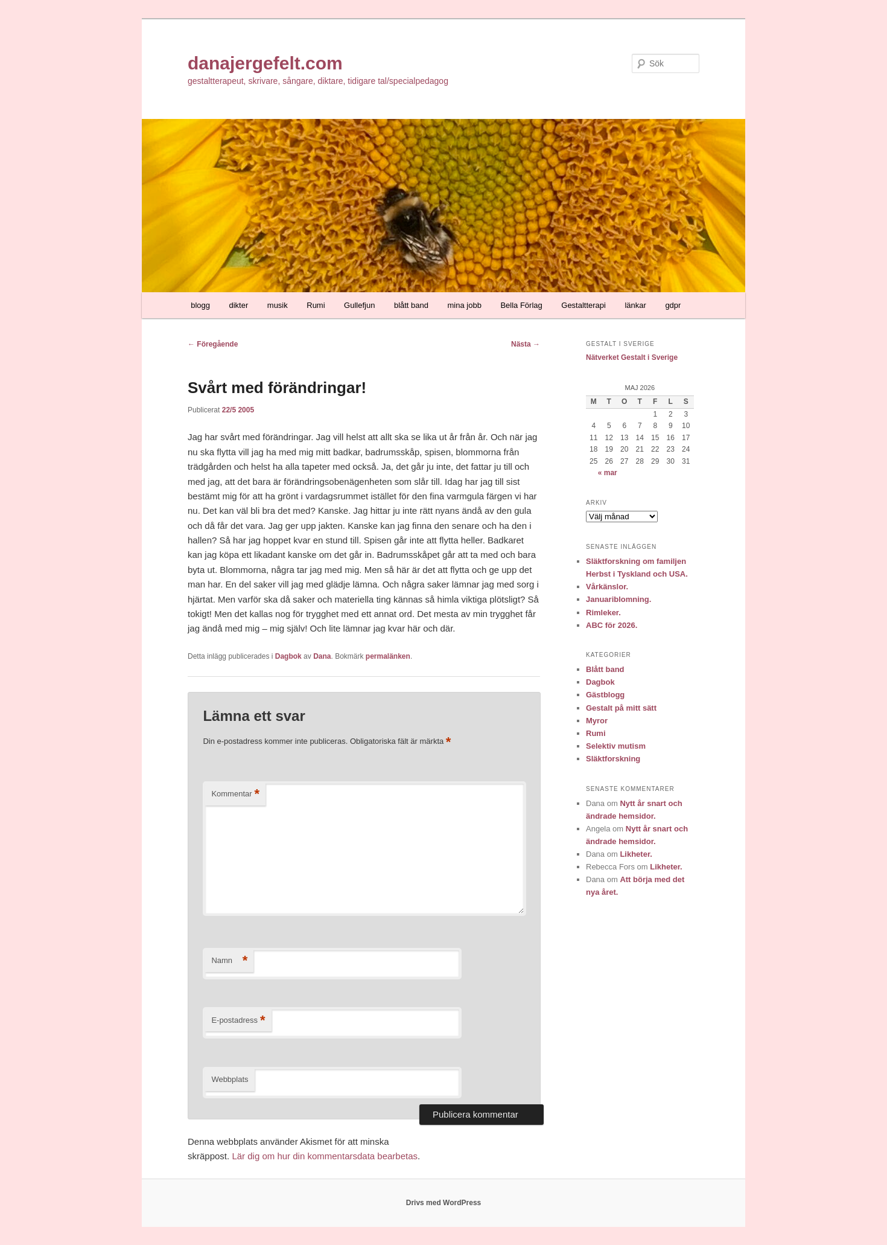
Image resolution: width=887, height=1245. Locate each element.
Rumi (316, 305)
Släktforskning (613, 758)
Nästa (525, 344)
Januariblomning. (618, 599)
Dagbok (288, 656)
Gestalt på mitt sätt (621, 707)
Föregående (213, 344)
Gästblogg (605, 694)
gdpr (673, 305)
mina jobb (465, 305)
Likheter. (636, 854)
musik (277, 305)
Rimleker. (603, 612)
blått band (411, 305)
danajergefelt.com (265, 63)
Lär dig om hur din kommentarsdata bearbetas (325, 1156)
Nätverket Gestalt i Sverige (632, 357)
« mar (607, 473)
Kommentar (235, 794)
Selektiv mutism (616, 746)
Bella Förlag (521, 305)
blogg (200, 305)
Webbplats (229, 1079)
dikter (239, 305)
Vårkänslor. (607, 586)
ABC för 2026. (611, 625)
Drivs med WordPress (444, 1203)
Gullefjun (359, 305)
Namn (229, 961)
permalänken (388, 656)
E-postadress (238, 1020)
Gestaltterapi (583, 305)
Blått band (605, 669)
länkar (635, 305)
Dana (322, 656)
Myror (597, 720)
